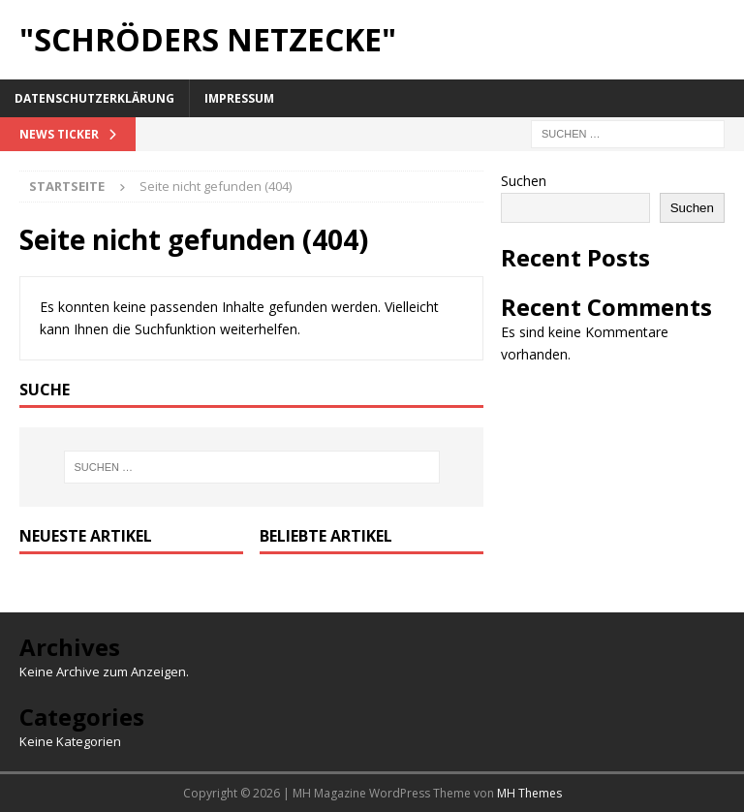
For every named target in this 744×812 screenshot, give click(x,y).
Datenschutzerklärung (94, 98)
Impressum (239, 98)
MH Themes (529, 793)
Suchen (523, 181)
